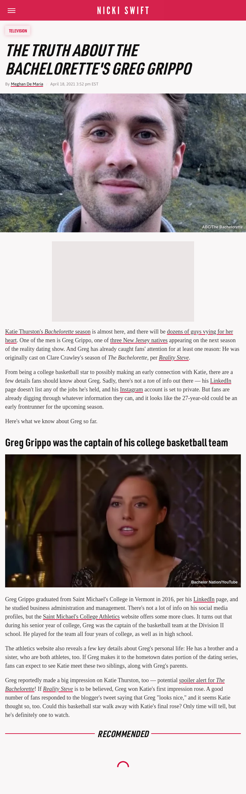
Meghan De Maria (27, 84)
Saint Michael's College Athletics (81, 616)
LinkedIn (220, 381)
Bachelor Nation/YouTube (214, 582)
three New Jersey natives (139, 340)
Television (18, 30)
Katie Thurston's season (48, 331)
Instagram (131, 389)
